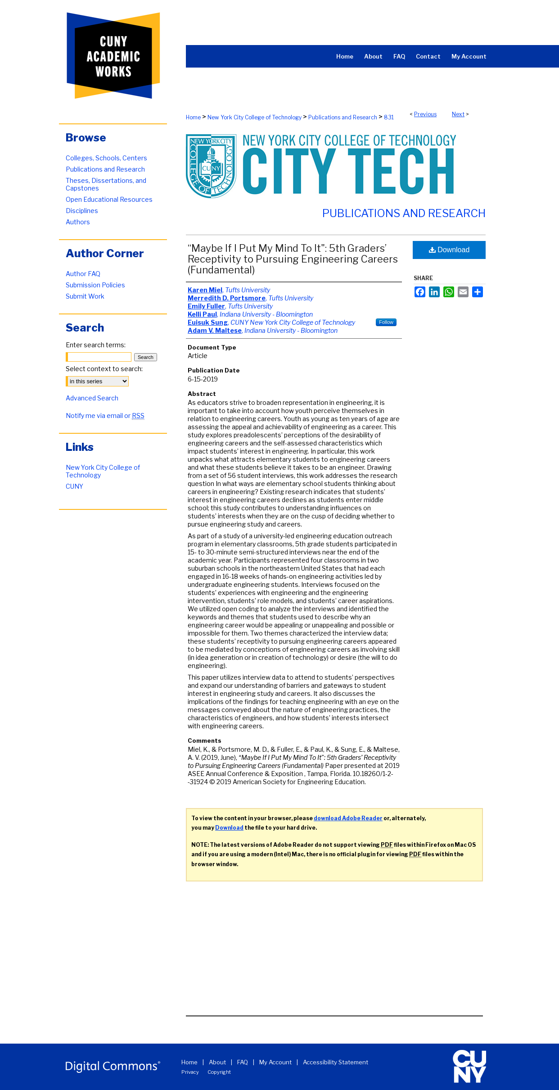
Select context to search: (104, 368)
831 (389, 117)
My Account (275, 1062)
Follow (386, 322)
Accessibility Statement (335, 1062)
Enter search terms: (96, 345)
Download (449, 250)
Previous (425, 114)
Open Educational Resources (109, 199)
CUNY (74, 486)
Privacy (190, 1072)
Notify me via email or (105, 415)
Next (458, 114)
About (217, 1062)
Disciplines (82, 210)
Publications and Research (342, 117)
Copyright (219, 1072)
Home (193, 117)
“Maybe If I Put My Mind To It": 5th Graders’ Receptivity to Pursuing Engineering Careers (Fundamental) (293, 259)
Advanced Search (92, 398)
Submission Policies (95, 285)
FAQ (242, 1062)
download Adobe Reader (348, 818)
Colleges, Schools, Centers (106, 158)
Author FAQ (83, 273)
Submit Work (85, 296)
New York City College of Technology (254, 117)
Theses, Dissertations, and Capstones (106, 184)
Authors (78, 222)
